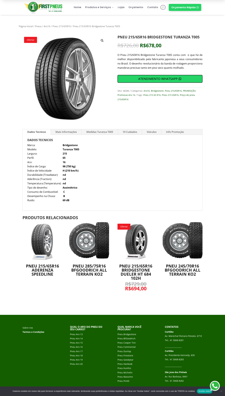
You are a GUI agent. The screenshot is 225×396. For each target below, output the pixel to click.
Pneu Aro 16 (76, 346)
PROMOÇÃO (189, 90)
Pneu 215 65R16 (170, 94)
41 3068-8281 (177, 340)
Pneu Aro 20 (76, 363)
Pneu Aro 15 (76, 342)
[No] (221, 391)
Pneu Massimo (125, 376)
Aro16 (47, 26)
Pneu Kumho (124, 368)
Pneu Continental (127, 346)
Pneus (38, 26)
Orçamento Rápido (185, 7)
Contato (152, 7)
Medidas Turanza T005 (99, 132)
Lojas (121, 7)
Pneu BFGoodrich (126, 338)
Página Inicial (26, 26)
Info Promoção (175, 132)
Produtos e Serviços (99, 7)
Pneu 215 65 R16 (152, 94)
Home (77, 7)
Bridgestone (157, 90)
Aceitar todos (204, 391)
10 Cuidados (130, 132)
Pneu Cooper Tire (127, 342)
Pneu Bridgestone (127, 334)
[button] (102, 40)
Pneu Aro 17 (76, 351)
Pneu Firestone (125, 355)
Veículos (152, 132)
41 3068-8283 (177, 359)
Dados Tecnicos (36, 132)
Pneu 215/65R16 (61, 26)
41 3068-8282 (177, 380)
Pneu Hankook (125, 363)
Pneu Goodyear (125, 359)
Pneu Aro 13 (76, 334)
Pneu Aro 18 (76, 355)
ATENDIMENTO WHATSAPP (158, 79)
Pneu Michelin (125, 372)
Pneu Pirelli (123, 380)
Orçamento (135, 7)
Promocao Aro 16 (126, 94)
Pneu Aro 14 (76, 338)
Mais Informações (66, 132)
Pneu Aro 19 (76, 359)
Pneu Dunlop (124, 351)
